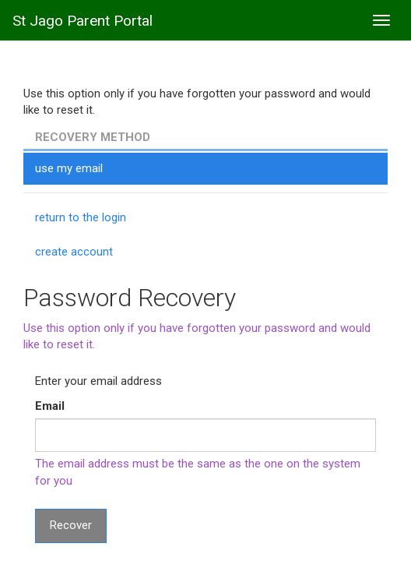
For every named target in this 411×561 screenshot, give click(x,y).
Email (50, 406)
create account (74, 252)
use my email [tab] (69, 168)
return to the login (80, 217)
